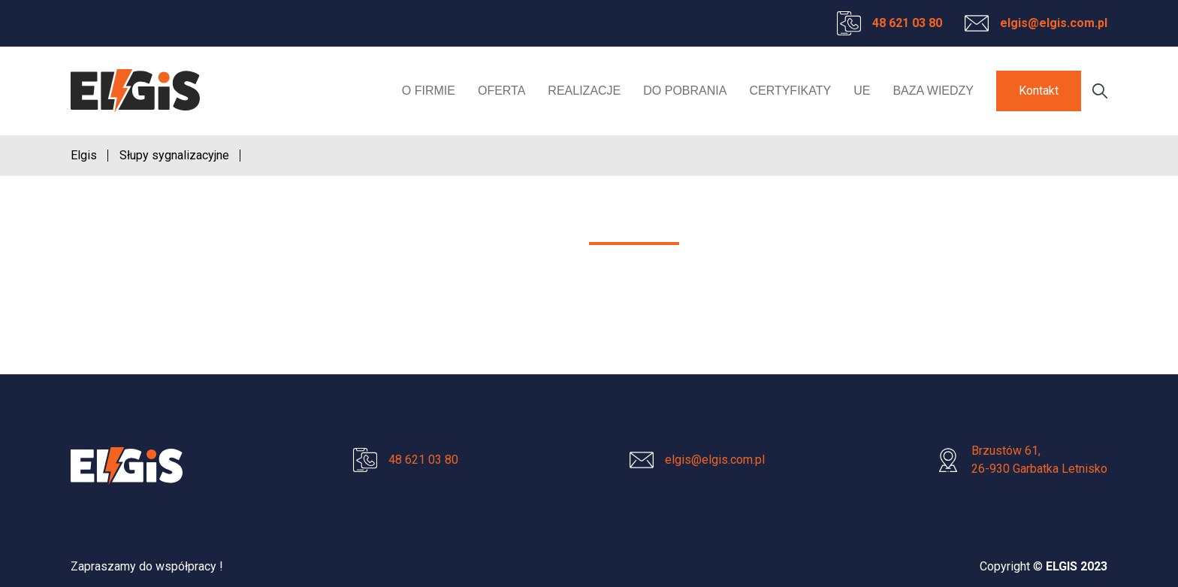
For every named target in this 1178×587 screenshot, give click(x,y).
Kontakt (1039, 90)
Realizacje (584, 90)
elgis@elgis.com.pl (1053, 23)
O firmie (428, 90)
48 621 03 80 (907, 23)
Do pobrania (684, 90)
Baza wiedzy (933, 90)
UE (861, 90)
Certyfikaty (790, 90)
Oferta (501, 90)
